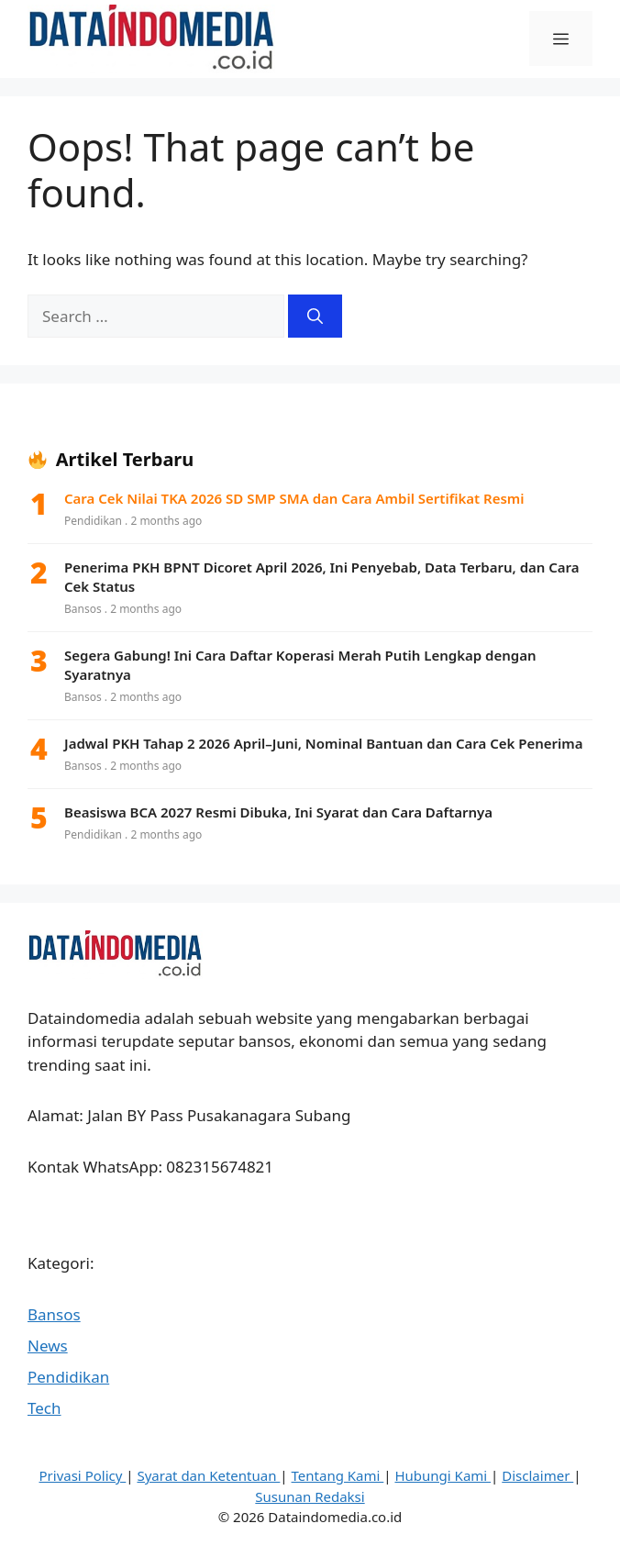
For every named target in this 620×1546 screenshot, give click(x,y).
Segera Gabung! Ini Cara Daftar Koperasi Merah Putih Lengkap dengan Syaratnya (300, 665)
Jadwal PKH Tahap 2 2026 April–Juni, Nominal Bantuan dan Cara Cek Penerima (323, 743)
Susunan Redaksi (309, 1496)
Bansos (54, 1314)
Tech (44, 1407)
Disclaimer (537, 1475)
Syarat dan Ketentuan (208, 1475)
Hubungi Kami (442, 1475)
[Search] (315, 317)
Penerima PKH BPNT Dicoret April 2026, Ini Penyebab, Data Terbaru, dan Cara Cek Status (322, 576)
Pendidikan (68, 1376)
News (48, 1345)
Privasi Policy (83, 1475)
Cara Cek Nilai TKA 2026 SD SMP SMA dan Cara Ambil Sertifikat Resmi (294, 498)
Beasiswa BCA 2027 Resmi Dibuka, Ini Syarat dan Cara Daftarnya (278, 812)
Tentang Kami (338, 1475)
